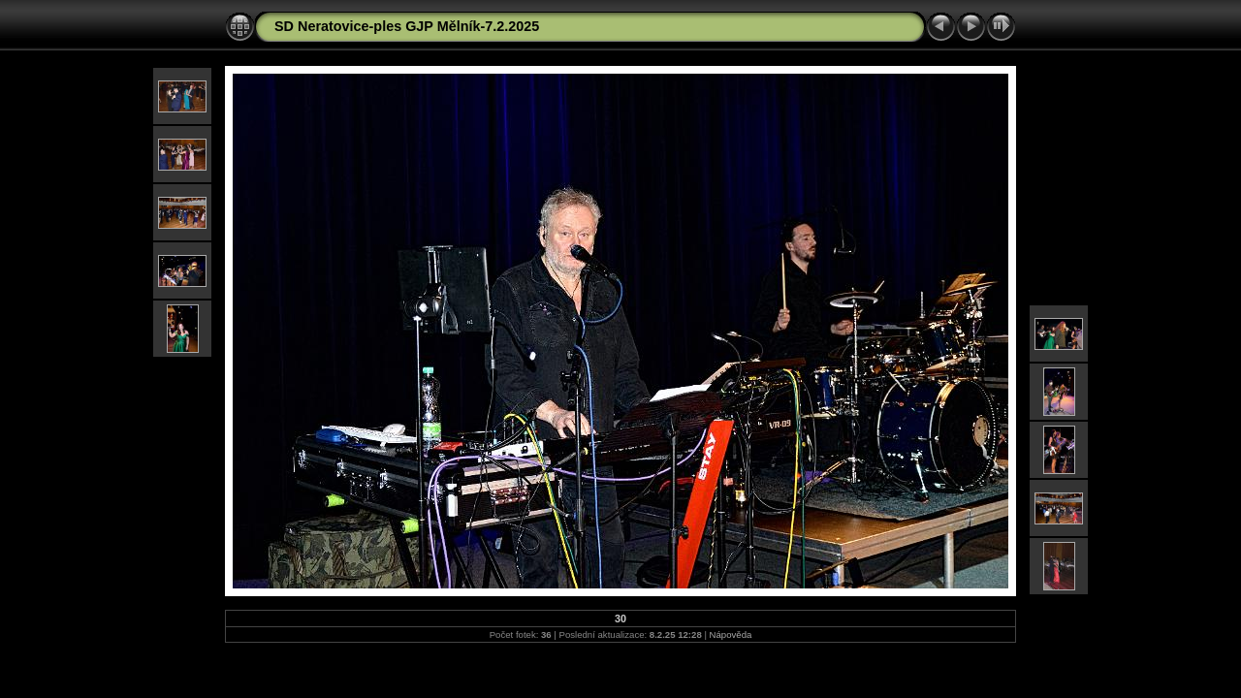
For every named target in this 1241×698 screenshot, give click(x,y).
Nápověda (731, 634)
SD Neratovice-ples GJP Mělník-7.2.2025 (406, 26)
